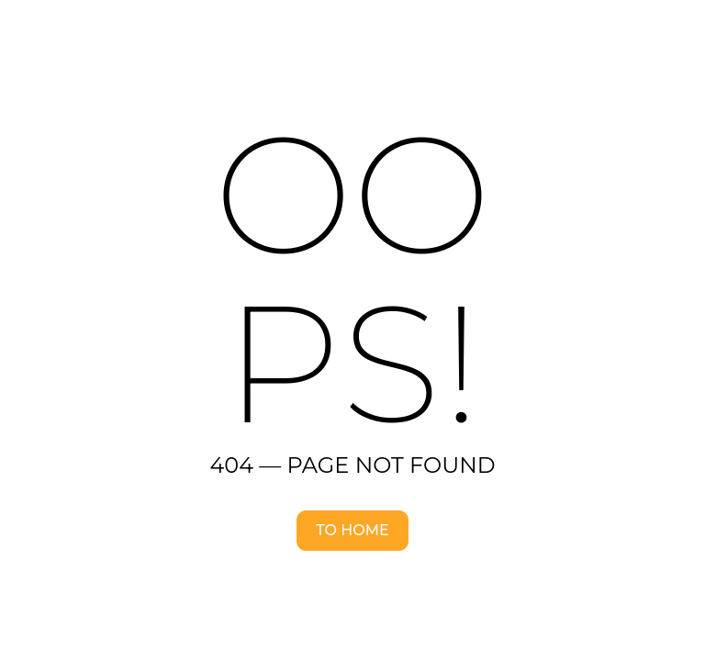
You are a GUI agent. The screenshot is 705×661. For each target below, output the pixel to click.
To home (352, 530)
